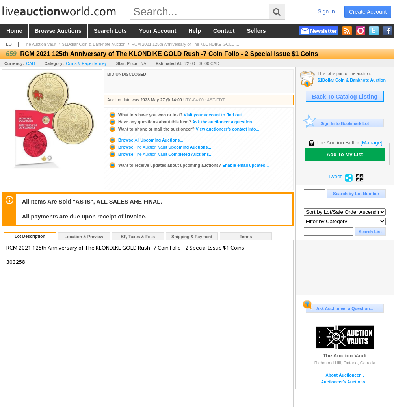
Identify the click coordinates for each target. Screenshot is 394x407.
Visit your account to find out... (176, 114)
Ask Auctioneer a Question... (339, 307)
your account (157, 31)
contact (224, 31)
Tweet (335, 176)
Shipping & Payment (191, 236)
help (194, 31)
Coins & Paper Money (86, 63)
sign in (326, 11)
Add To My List (345, 154)
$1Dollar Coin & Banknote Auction (94, 44)
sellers (256, 31)
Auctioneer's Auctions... (344, 382)
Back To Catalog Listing (344, 96)
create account (368, 12)
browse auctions (58, 31)
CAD (30, 63)
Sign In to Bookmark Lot (337, 123)
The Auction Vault (40, 44)
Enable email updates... (188, 165)
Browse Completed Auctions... (160, 154)
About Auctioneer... (344, 375)
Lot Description (30, 236)
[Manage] (371, 143)
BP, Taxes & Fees (138, 236)
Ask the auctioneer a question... (181, 121)
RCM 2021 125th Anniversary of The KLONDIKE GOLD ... (185, 44)
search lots (110, 31)
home (14, 31)
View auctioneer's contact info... (183, 129)
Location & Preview (84, 236)
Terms (246, 236)
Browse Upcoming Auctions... (145, 140)
